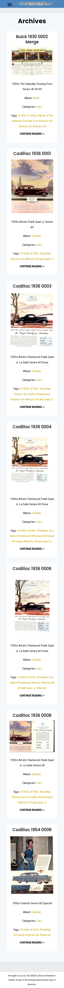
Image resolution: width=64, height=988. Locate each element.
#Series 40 (46, 121)
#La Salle (29, 394)
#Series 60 (39, 126)
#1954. (34, 929)
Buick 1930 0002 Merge (32, 39)
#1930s (32, 115)
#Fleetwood (42, 394)
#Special (45, 935)
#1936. (34, 253)
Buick (36, 98)
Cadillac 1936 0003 (32, 286)
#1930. (22, 115)
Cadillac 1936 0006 (32, 568)
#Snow (18, 394)
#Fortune (17, 541)
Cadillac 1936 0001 (32, 153)
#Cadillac (45, 253)
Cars (39, 106)
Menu (10, 4)
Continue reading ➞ (32, 134)
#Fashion (19, 935)
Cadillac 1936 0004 (32, 427)
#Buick (42, 115)
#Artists (29, 259)
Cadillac (36, 236)
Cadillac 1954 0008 (32, 830)
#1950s (25, 929)
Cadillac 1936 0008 (32, 715)
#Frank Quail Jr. (44, 259)
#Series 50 (25, 126)
